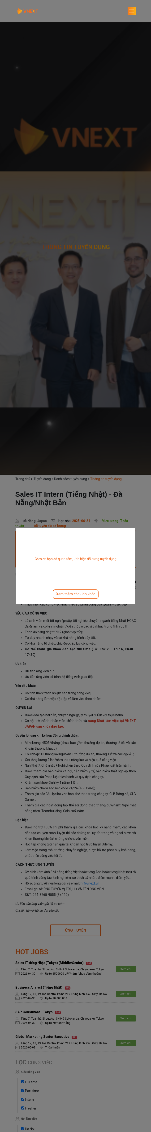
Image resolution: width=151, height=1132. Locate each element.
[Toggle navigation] (132, 11)
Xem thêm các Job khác (75, 594)
